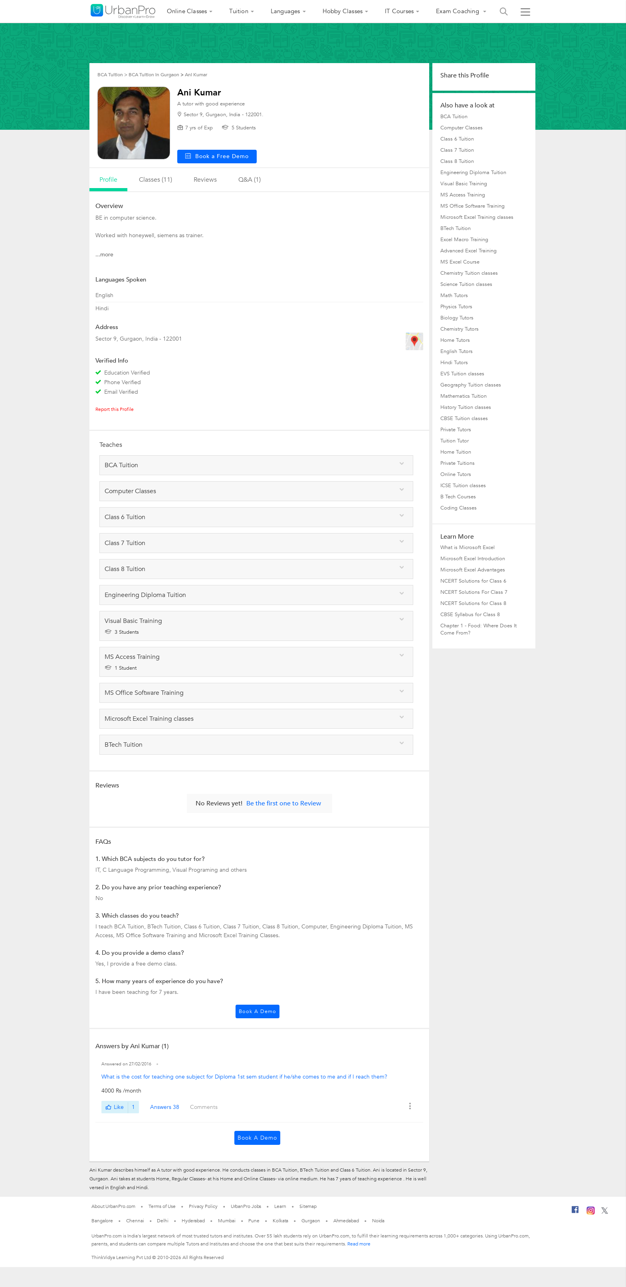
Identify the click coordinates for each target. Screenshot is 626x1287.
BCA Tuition (454, 116)
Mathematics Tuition (463, 396)
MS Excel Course (459, 262)
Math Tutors (454, 295)
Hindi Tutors (454, 362)
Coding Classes (458, 508)
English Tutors (456, 351)
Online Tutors (455, 474)
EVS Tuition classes (462, 373)
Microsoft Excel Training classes (476, 217)
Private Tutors (455, 429)
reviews (205, 179)
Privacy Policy (203, 1206)
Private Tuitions (457, 463)
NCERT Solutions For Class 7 (473, 592)
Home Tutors (455, 340)
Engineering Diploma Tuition (473, 172)
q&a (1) (249, 179)
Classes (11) (155, 179)
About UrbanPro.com (113, 1206)
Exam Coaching (458, 11)
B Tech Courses (458, 496)
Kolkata (280, 1221)
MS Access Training (462, 194)
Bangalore (102, 1221)
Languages (285, 11)
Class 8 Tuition (457, 161)
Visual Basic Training (463, 183)
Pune (254, 1221)
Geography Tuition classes (470, 385)
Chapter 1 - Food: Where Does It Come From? (478, 629)
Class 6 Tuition (457, 139)
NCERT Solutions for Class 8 (473, 603)
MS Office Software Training (472, 206)
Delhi (162, 1221)
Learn (280, 1206)
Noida (378, 1221)
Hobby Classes (343, 11)
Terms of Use (162, 1206)
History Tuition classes (465, 407)
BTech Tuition (455, 228)
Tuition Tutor (454, 440)
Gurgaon (310, 1221)
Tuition (238, 11)
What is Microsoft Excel (467, 547)
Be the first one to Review (283, 803)
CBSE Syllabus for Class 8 (470, 614)
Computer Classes (461, 127)
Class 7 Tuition (457, 150)
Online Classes (187, 11)
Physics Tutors (456, 306)
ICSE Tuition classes (463, 485)
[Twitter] (604, 1212)
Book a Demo (257, 1011)
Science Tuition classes (466, 284)
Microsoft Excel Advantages (472, 569)
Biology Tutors (456, 317)
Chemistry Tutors (459, 329)
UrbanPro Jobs (246, 1206)
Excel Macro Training (464, 239)
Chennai (135, 1221)
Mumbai (226, 1221)
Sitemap (308, 1206)
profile (108, 179)
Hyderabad (193, 1221)
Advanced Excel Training (468, 250)
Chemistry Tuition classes (469, 273)
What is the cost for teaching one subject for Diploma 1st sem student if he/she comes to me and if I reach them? (244, 1077)
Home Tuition (455, 452)
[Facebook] (575, 1213)
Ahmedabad (346, 1221)
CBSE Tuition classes (464, 418)
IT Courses (399, 11)
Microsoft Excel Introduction (472, 558)
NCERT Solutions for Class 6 (473, 581)
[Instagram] (590, 1213)
